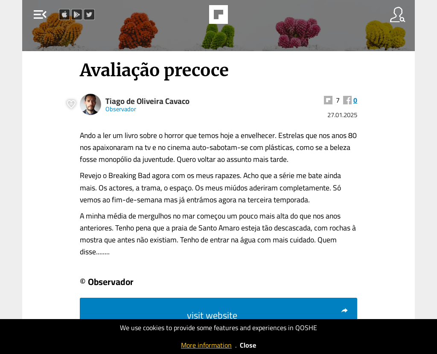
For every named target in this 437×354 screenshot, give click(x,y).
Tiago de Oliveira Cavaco (147, 101)
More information (206, 345)
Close (248, 345)
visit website (268, 315)
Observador (120, 109)
